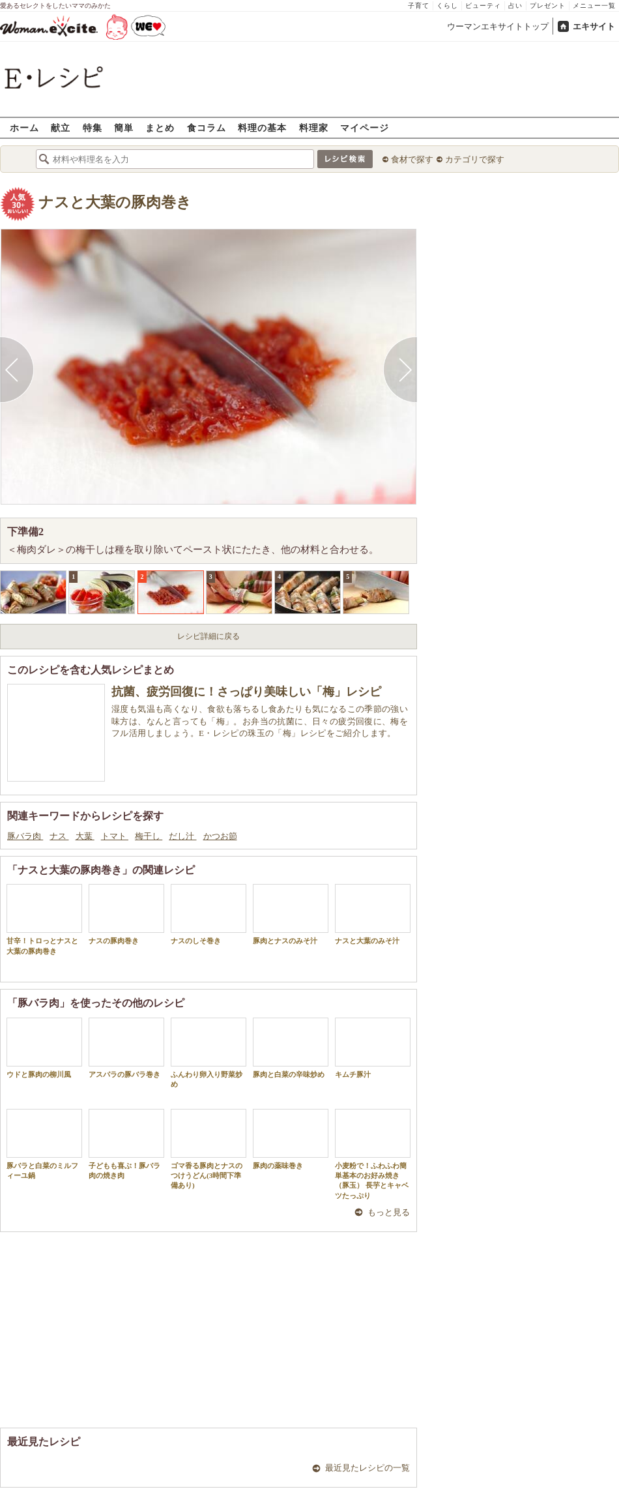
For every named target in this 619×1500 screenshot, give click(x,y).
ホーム (24, 127)
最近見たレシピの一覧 (367, 1468)
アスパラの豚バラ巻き (126, 1048)
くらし (447, 5)
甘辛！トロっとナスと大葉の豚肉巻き (44, 919)
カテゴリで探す (474, 159)
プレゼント (548, 5)
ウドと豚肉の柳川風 (44, 1048)
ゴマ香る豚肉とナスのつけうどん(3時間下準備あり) (208, 1149)
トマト (114, 836)
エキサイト (594, 26)
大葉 (85, 836)
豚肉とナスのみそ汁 (290, 914)
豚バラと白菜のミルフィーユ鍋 (44, 1144)
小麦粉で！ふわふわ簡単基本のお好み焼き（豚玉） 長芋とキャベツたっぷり (372, 1154)
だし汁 (182, 836)
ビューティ (483, 5)
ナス (59, 836)
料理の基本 (262, 127)
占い (515, 5)
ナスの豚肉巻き (126, 914)
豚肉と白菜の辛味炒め (290, 1048)
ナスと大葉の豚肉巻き (115, 202)
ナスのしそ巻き (208, 914)
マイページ (364, 127)
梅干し (148, 836)
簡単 (124, 127)
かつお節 (220, 836)
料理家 (313, 127)
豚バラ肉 (25, 836)
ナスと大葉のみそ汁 (372, 914)
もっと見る (388, 1212)
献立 (60, 127)
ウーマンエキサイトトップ (498, 26)
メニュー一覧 (594, 5)
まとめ (160, 127)
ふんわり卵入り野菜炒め (208, 1053)
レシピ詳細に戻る (208, 636)
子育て (418, 5)
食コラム (206, 127)
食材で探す (412, 159)
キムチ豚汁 (372, 1048)
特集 (92, 127)
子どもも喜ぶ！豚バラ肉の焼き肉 (126, 1144)
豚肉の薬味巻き (290, 1139)
